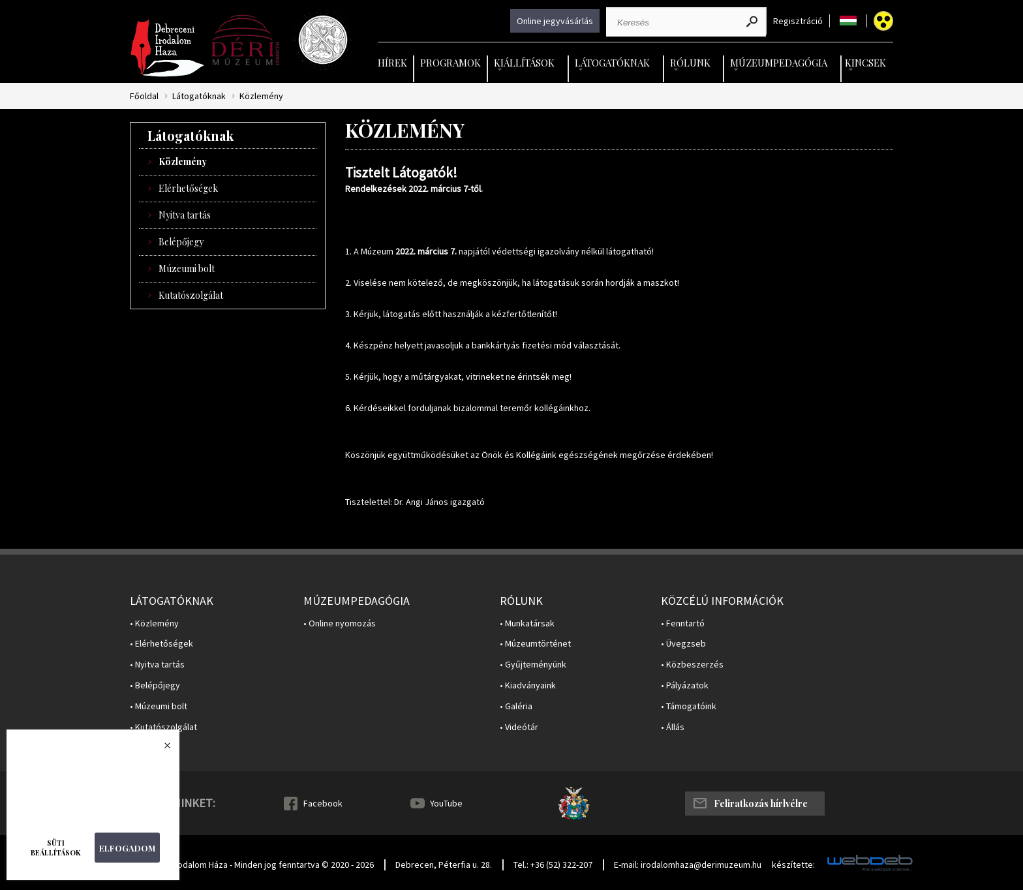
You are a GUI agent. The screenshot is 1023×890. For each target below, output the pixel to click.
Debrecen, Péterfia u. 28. (443, 864)
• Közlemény (154, 623)
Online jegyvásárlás (555, 21)
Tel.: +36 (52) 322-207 (552, 864)
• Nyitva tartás (157, 664)
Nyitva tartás (185, 215)
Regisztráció (798, 21)
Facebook (323, 803)
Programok (450, 62)
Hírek (392, 62)
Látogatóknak (199, 96)
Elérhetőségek (188, 188)
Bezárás (160, 749)
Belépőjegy (181, 242)
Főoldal (144, 96)
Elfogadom (127, 847)
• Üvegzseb (683, 643)
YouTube (446, 803)
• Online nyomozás (339, 623)
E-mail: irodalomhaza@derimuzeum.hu (687, 864)
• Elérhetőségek (161, 643)
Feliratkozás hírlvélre (761, 803)
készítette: (793, 864)
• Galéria (516, 706)
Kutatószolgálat (191, 295)
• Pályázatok (685, 685)
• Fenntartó (683, 623)
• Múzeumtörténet (535, 643)
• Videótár (519, 727)
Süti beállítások (56, 847)
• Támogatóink (688, 706)
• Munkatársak (527, 623)
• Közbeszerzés (692, 664)
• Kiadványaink (528, 685)
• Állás (672, 727)
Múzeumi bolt (187, 268)
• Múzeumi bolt (158, 706)
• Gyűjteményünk (533, 664)
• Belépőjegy (155, 685)
